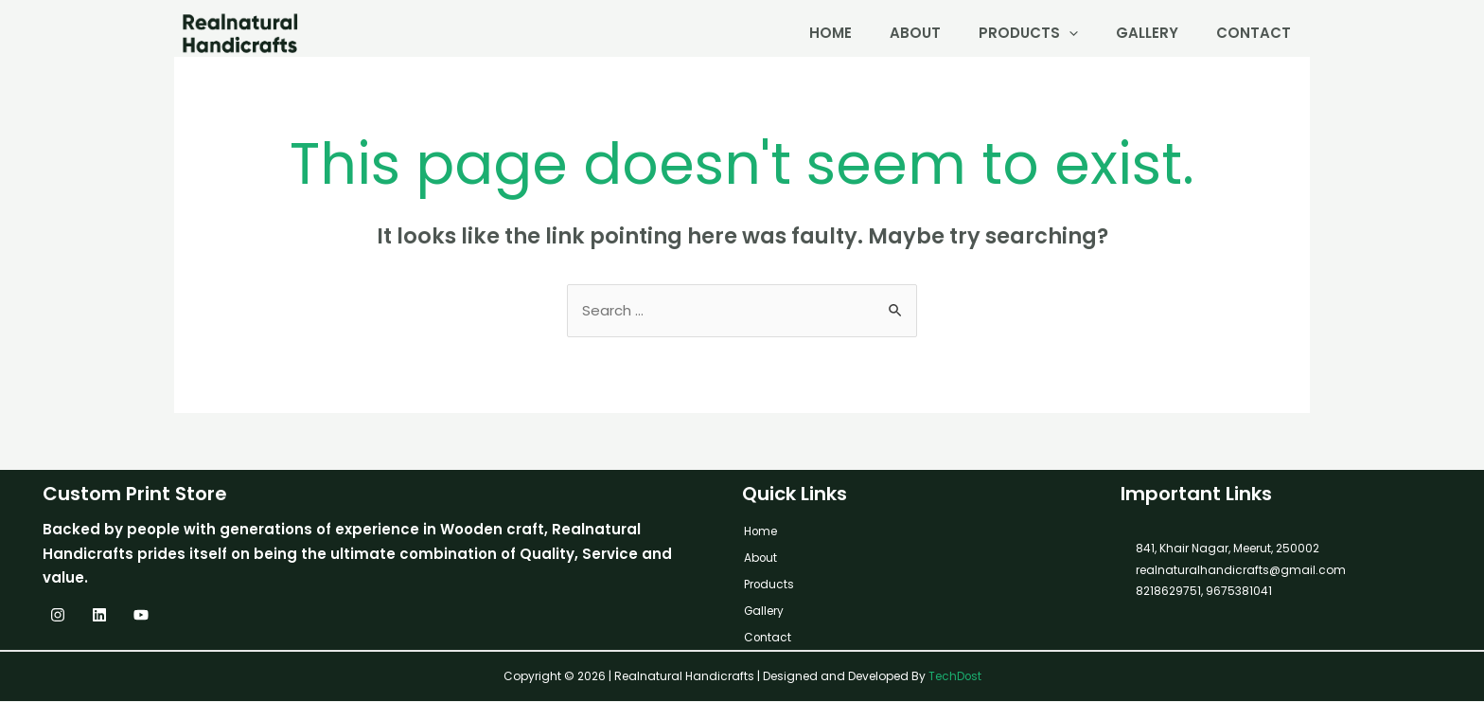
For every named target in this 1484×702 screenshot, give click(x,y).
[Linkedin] (99, 616)
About (915, 33)
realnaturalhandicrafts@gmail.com (1241, 571)
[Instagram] (58, 616)
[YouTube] (141, 616)
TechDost (954, 677)
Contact (1253, 33)
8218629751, (1169, 592)
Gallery (1147, 33)
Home (830, 33)
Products (1028, 33)
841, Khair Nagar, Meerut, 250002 (1227, 549)
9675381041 (1237, 592)
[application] (1069, 33)
